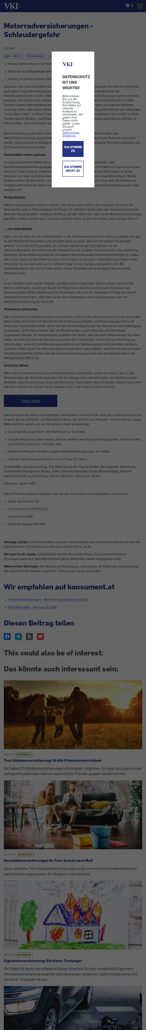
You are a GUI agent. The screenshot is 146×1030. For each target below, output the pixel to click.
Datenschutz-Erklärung (71, 134)
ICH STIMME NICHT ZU (73, 169)
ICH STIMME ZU (73, 149)
